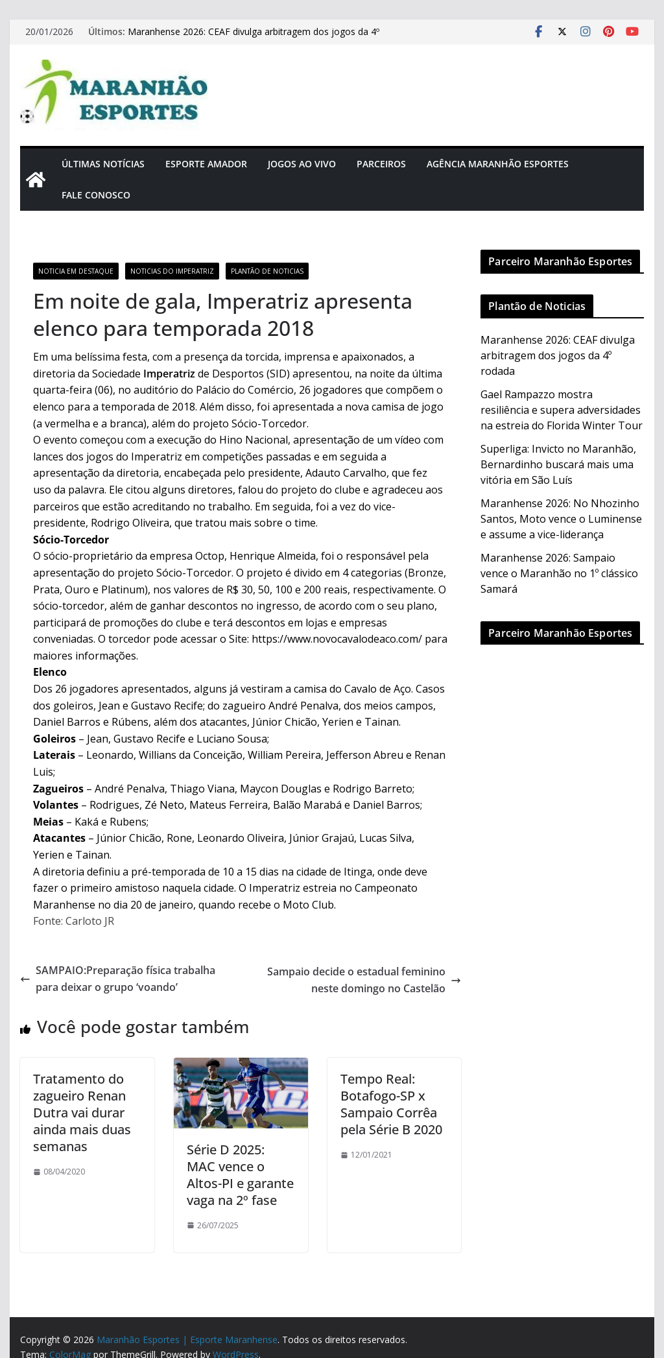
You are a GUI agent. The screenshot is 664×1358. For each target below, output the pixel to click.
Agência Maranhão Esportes (498, 164)
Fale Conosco (96, 195)
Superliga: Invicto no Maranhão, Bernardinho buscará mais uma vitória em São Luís (558, 464)
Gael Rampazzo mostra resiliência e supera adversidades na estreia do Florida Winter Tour (561, 410)
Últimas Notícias (103, 164)
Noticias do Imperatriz (172, 271)
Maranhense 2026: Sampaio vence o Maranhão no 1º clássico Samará (559, 573)
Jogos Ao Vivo (302, 164)
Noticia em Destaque (75, 271)
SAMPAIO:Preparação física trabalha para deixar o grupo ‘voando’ (117, 978)
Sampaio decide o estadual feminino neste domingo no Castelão (364, 979)
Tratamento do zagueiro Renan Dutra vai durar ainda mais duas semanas (82, 1112)
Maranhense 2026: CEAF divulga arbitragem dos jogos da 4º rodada (557, 355)
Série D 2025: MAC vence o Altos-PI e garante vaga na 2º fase (240, 1175)
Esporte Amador (206, 164)
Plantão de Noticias (267, 271)
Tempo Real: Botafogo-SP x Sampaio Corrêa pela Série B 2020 (391, 1104)
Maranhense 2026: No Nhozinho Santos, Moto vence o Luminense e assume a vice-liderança (561, 519)
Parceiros (381, 164)
